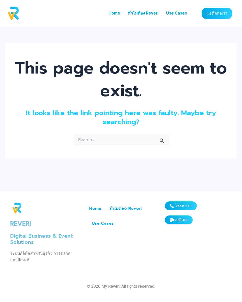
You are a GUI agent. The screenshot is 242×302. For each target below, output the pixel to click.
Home (114, 13)
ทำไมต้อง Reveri (143, 13)
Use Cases (176, 13)
